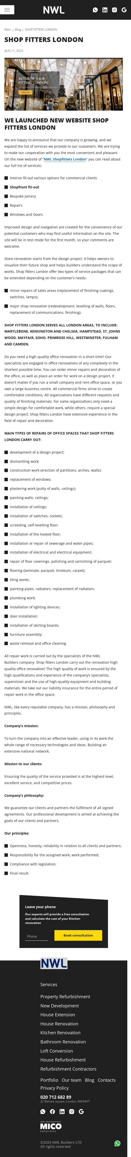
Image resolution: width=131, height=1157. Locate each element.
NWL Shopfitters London (65, 159)
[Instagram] (114, 9)
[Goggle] (124, 9)
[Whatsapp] (95, 9)
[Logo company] (53, 10)
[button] (117, 1143)
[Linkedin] (104, 9)
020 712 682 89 (55, 1097)
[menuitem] (95, 9)
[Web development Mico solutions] (51, 1126)
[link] (7, 29)
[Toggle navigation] (7, 9)
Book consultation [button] (78, 935)
